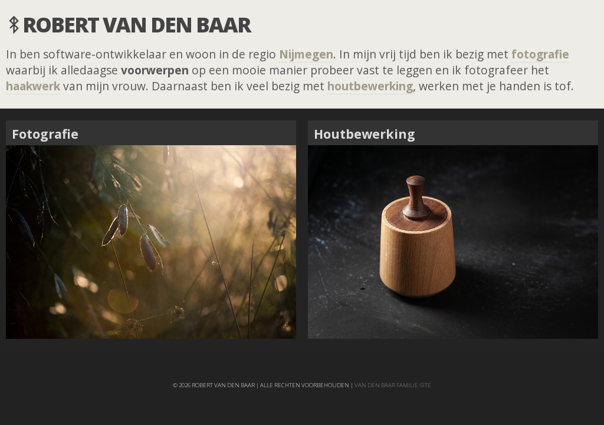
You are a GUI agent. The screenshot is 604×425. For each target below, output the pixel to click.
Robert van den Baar (136, 24)
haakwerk (33, 86)
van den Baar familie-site (392, 385)
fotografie (540, 54)
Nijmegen (306, 54)
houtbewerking (370, 86)
